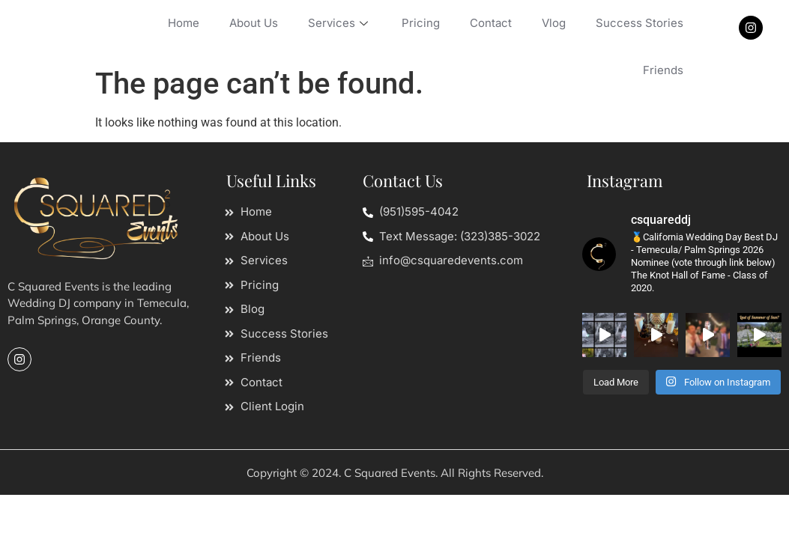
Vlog (554, 23)
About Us (253, 23)
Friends (663, 70)
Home (183, 23)
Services (340, 23)
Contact (491, 23)
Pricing (421, 23)
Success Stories (639, 23)
